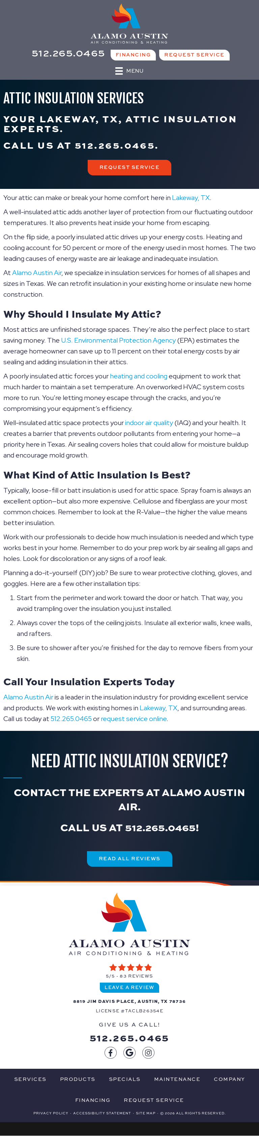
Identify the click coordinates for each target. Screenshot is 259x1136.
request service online (134, 718)
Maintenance (177, 1079)
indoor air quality (149, 422)
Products (77, 1079)
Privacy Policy (50, 1113)
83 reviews (136, 976)
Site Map (145, 1113)
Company (229, 1079)
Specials (125, 1079)
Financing (93, 1100)
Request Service (154, 1100)
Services (30, 1079)
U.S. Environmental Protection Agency (118, 340)
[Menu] (129, 71)
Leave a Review (129, 987)
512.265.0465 (115, 145)
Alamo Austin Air (36, 272)
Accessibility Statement (102, 1113)
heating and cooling (138, 376)
